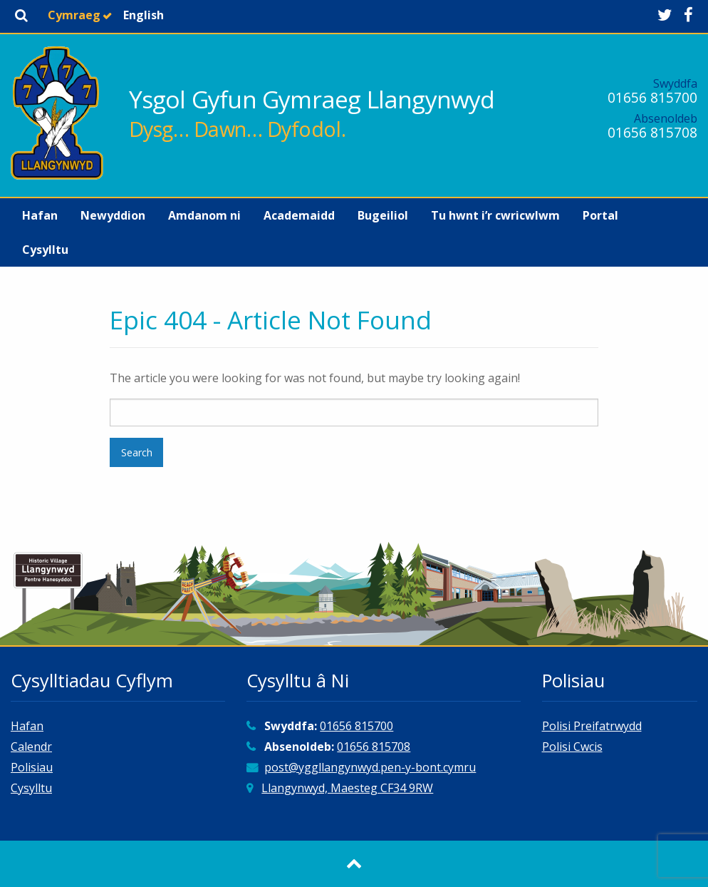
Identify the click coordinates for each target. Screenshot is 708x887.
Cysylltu (45, 249)
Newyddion (112, 215)
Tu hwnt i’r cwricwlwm (495, 215)
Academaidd (299, 215)
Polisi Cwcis (572, 746)
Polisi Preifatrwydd (592, 726)
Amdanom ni (204, 215)
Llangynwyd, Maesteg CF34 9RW (347, 788)
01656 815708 (652, 132)
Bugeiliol (383, 215)
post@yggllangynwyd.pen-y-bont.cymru (370, 767)
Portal (600, 215)
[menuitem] (40, 215)
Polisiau (32, 767)
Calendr (31, 746)
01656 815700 (652, 97)
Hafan (40, 215)
